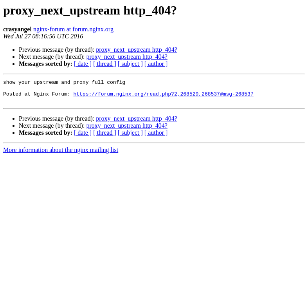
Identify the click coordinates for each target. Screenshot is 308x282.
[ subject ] (130, 63)
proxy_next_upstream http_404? (136, 49)
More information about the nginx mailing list (60, 154)
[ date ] (83, 63)
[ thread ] (104, 63)
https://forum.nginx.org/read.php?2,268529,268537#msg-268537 (163, 97)
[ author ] (156, 63)
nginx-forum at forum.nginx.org (73, 29)
